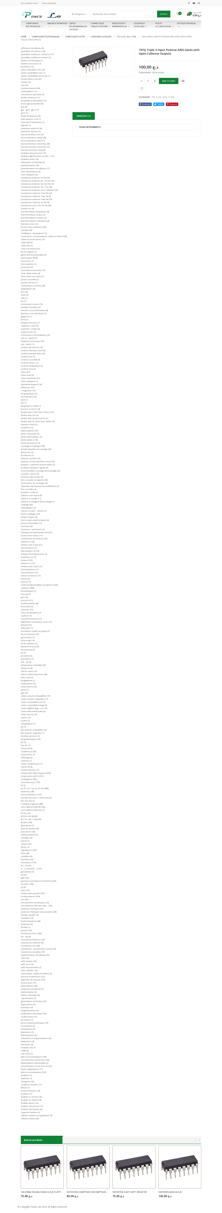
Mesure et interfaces (57, 25)
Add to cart (168, 81)
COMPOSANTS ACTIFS (75, 36)
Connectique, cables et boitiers (101, 25)
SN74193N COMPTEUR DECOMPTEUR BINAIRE (88, 1191)
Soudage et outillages (140, 25)
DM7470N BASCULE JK (170, 1191)
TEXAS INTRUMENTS (90, 127)
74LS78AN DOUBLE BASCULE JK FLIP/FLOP (42, 1191)
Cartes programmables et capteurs (78, 25)
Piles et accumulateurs (164, 25)
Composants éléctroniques (34, 25)
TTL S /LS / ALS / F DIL (126, 36)
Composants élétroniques (46, 36)
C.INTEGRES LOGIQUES (101, 36)
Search (163, 14)
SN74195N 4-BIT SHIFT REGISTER (130, 1191)
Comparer (183, 81)
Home (24, 36)
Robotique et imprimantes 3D (121, 25)
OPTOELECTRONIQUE (186, 25)
